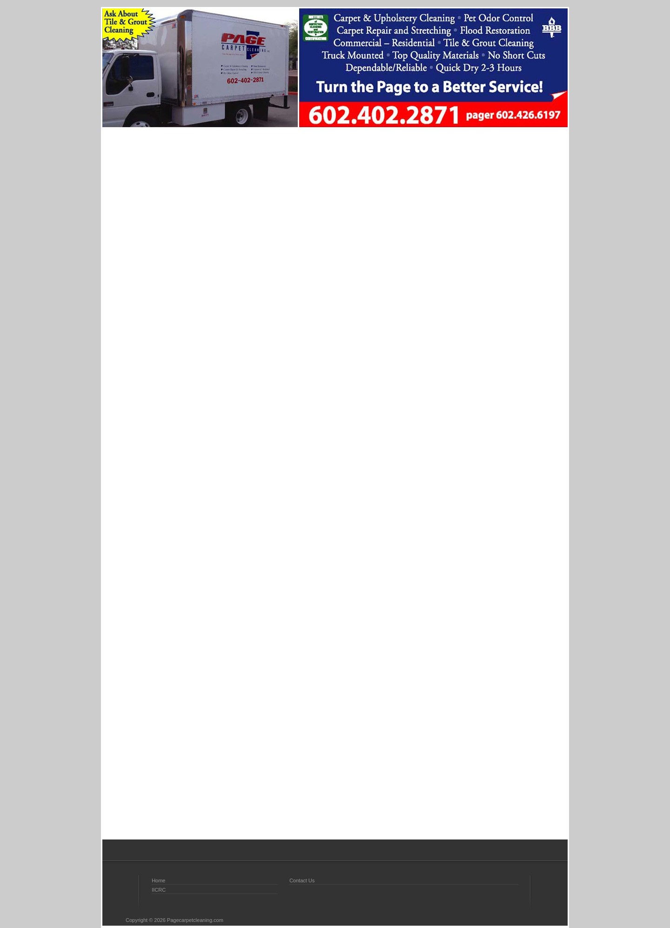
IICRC (159, 890)
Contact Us (302, 880)
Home (158, 880)
